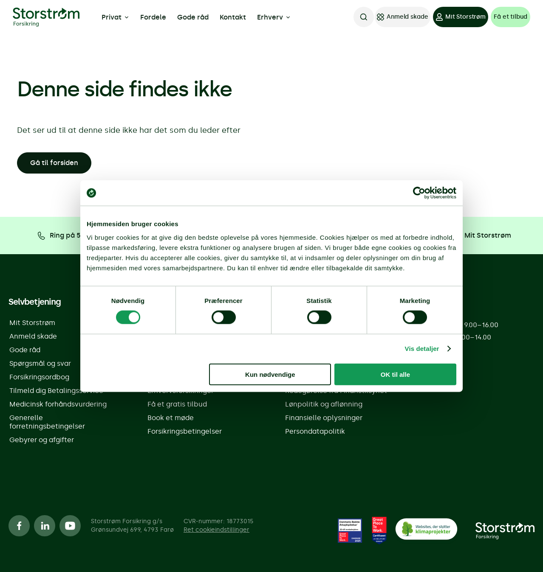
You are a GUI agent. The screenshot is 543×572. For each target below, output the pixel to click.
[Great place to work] (350, 530)
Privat (115, 17)
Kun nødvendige (270, 374)
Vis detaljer (422, 348)
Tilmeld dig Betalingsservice (56, 391)
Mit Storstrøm (32, 323)
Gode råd (193, 17)
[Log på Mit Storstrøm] (469, 235)
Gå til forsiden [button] (54, 163)
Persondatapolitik (315, 431)
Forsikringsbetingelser (184, 431)
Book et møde (170, 418)
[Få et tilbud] (510, 17)
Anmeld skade (33, 336)
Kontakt (233, 17)
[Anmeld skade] (403, 17)
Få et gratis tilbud (177, 404)
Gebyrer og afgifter (41, 440)
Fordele (153, 17)
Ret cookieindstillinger (216, 529)
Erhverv (274, 17)
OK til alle (395, 374)
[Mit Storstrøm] (460, 17)
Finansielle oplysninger (323, 418)
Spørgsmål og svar (40, 363)
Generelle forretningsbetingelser (47, 422)
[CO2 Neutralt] (426, 531)
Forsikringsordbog (39, 377)
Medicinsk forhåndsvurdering (58, 404)
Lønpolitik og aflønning (323, 404)
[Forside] (505, 530)
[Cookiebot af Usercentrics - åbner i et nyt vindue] (419, 193)
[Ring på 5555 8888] (74, 235)
